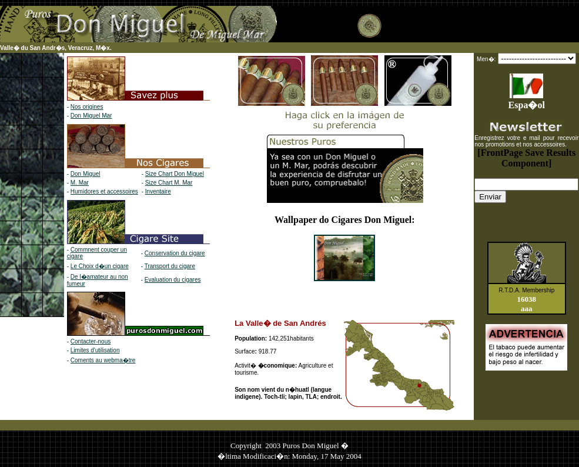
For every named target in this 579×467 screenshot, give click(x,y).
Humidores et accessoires (104, 191)
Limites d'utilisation (95, 350)
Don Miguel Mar (91, 115)
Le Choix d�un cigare (100, 266)
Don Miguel (86, 174)
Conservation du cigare (175, 253)
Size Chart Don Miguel (174, 174)
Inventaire (158, 191)
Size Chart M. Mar (169, 182)
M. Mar (80, 182)
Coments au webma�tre (103, 360)
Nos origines (87, 107)
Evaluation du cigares (173, 279)
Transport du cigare (170, 266)
